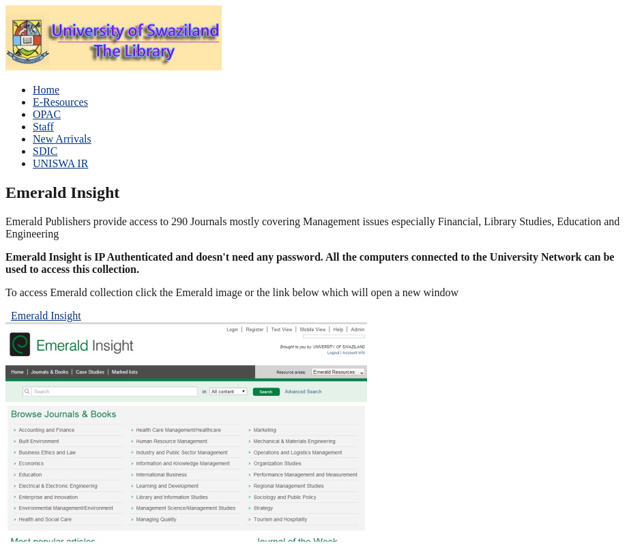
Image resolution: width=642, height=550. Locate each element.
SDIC (45, 151)
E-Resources (60, 102)
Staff (43, 126)
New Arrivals (62, 139)
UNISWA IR (60, 163)
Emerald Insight (46, 315)
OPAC (47, 114)
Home (46, 90)
